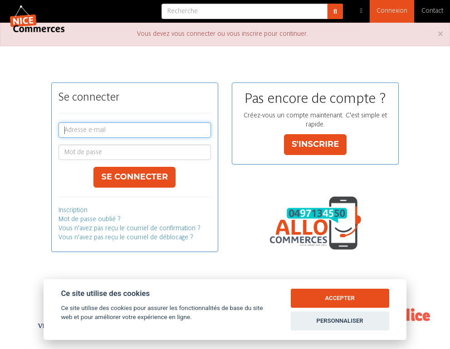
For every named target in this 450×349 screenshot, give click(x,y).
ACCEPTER (339, 298)
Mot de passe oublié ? (90, 219)
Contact (432, 11)
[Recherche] (244, 11)
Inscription (73, 210)
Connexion (392, 11)
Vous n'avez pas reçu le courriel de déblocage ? (126, 238)
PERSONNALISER (340, 320)
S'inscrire (315, 144)
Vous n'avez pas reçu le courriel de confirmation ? (130, 229)
